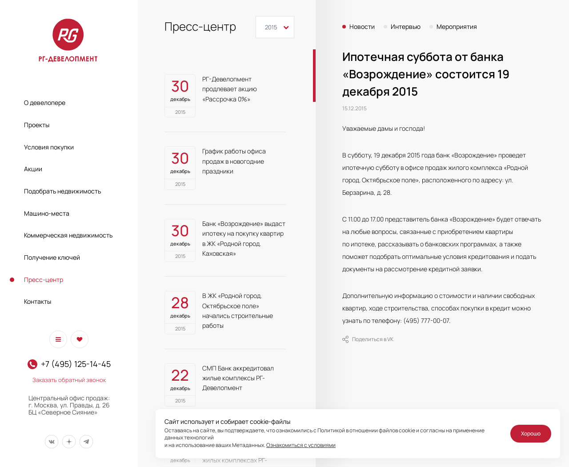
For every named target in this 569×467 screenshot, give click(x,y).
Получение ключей (52, 257)
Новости (362, 26)
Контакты (37, 301)
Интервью (406, 26)
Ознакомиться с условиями (301, 445)
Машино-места (46, 213)
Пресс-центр (43, 279)
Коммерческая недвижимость (68, 235)
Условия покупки (49, 147)
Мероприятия (457, 26)
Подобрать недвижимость (62, 191)
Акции (33, 169)
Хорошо (531, 433)
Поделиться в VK (367, 339)
